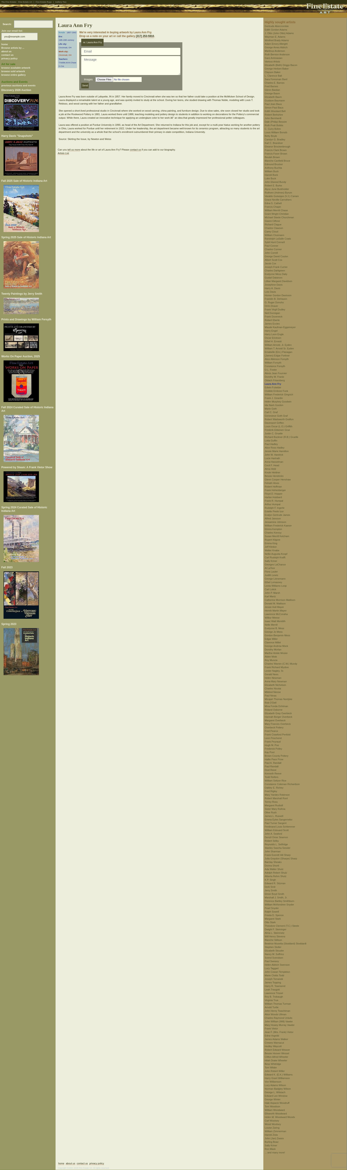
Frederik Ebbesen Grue (277, 430)
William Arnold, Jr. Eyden (278, 345)
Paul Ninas (270, 695)
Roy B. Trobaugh (274, 996)
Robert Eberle (272, 320)
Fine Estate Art (25, 2)
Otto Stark (270, 922)
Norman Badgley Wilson (278, 1088)
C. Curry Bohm (273, 129)
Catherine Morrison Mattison (280, 600)
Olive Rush (271, 812)
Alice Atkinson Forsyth (277, 359)
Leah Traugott (272, 989)
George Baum (272, 93)
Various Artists (272, 61)
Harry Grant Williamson (277, 1078)
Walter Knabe (272, 550)
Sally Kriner (271, 561)
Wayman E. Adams (275, 36)
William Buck (272, 171)
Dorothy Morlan (273, 649)
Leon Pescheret (273, 738)
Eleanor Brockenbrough (277, 146)
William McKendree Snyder (279, 904)
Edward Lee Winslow (276, 1096)
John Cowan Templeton (277, 972)
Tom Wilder (271, 1067)
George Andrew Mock (276, 646)
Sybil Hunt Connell (275, 242)
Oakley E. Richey (274, 787)
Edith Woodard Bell (275, 111)
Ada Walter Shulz (274, 869)
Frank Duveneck (273, 316)
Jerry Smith (271, 890)
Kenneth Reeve (273, 773)
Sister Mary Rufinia (275, 809)
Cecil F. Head (272, 465)
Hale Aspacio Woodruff (277, 1103)
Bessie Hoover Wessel (277, 1053)
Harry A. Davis (272, 288)
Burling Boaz (271, 1142)
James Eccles (272, 323)
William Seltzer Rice (275, 780)
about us (6, 51)
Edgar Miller (271, 639)
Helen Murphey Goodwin (278, 401)
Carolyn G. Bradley (275, 139)
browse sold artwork (13, 71)
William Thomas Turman (278, 1003)
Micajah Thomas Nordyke (278, 699)
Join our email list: (12, 30)
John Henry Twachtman (277, 1010)
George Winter (273, 1099)
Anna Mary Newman (276, 681)
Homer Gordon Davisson (278, 295)
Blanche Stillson (273, 940)
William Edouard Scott (277, 830)
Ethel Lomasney (273, 582)
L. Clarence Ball (273, 75)
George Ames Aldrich (276, 47)
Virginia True (271, 1000)
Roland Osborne (273, 709)
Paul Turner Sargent (275, 823)
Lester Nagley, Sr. (274, 670)
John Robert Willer (275, 1071)
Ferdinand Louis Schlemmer (280, 826)
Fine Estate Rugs (44, 2)
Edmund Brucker (274, 164)
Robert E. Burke (273, 185)
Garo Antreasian (273, 58)
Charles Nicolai (273, 688)
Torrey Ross (271, 802)
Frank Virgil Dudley (275, 309)
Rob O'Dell (270, 702)
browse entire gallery (13, 74)
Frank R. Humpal (274, 500)
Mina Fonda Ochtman (276, 706)
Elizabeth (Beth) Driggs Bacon (281, 65)
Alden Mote (271, 656)
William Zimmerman (275, 1131)
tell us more (73, 149)
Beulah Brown (272, 157)
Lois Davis (270, 291)
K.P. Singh (270, 879)
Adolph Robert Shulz (276, 872)
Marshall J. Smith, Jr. (276, 897)
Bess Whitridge (273, 1064)
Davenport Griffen (274, 423)
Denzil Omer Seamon (276, 837)
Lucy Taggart (272, 968)
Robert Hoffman (273, 486)
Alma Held (270, 469)
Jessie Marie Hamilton (277, 451)
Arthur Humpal (272, 504)
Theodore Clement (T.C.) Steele (282, 925)
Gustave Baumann (275, 100)
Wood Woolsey (273, 1124)
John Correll (271, 252)
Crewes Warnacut (274, 1042)
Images (88, 79)
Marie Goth (271, 408)
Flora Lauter (271, 571)
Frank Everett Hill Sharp (278, 855)
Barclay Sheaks (273, 862)
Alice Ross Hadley (274, 447)
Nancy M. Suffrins (274, 954)
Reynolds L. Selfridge (276, 844)
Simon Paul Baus (274, 107)
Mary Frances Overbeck (278, 724)
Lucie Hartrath (272, 458)
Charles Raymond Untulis (278, 1018)
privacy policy (9, 58)
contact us (7, 55)
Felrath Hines (272, 483)
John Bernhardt (273, 118)
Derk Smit (270, 887)
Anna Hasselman (274, 461)
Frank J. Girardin (274, 398)
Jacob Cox (270, 263)
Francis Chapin (273, 206)
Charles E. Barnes (274, 82)
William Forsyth (273, 362)
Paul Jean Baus (273, 104)
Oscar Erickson (273, 337)
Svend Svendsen (274, 957)
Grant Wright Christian (277, 214)
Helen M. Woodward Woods (280, 1117)
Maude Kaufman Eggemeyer (280, 327)
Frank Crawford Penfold (277, 734)
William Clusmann (274, 235)
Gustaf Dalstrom (273, 277)
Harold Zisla (271, 1134)
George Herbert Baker (277, 68)
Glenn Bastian (272, 90)
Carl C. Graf (271, 412)
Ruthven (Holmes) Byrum (278, 192)
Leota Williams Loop (276, 585)
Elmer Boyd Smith (274, 894)
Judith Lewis (271, 575)
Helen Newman (273, 678)
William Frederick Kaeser (278, 525)
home (4, 44)
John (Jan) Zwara (274, 1138)
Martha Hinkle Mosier (276, 653)
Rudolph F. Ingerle (274, 508)
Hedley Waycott (273, 1046)
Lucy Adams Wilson (275, 1085)
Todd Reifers (271, 777)
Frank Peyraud (273, 741)
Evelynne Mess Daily (276, 274)
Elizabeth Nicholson (275, 685)
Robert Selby (272, 840)
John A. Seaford (273, 833)
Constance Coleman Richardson (282, 784)
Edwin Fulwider (273, 387)
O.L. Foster (271, 369)
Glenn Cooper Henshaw (278, 479)
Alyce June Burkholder (277, 189)
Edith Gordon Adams (276, 29)
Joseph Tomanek (274, 979)
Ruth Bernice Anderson (277, 54)
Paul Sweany (272, 961)
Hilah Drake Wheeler (276, 1060)
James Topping (273, 982)
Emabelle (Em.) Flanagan (278, 352)
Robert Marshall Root (276, 798)
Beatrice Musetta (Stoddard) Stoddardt (285, 943)
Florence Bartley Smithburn (279, 901)
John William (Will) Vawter (279, 1021)
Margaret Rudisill (274, 805)
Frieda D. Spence (274, 915)
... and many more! (275, 1152)
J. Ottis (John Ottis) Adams (279, 33)
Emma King (271, 543)
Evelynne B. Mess (274, 628)
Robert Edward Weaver (277, 1049)
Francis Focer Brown (276, 153)
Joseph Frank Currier (276, 267)
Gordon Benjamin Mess (277, 635)
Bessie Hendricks (274, 476)
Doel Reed (270, 770)
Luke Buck (270, 178)
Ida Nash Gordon (274, 405)
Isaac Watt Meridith (275, 621)
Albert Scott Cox (273, 260)
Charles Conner (273, 249)
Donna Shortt (272, 865)
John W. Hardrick (274, 454)
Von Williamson (273, 1081)
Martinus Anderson (275, 51)
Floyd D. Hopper (273, 493)
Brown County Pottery (276, 755)
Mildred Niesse (273, 692)
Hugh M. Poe (272, 745)
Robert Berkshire (274, 114)
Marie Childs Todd (274, 975)
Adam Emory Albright (276, 44)
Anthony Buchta (273, 167)
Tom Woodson (272, 1106)
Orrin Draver (271, 306)
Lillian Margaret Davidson (278, 281)
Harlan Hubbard (273, 497)
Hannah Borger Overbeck (278, 717)
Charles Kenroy (273, 532)
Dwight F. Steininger (275, 929)
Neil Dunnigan (272, 313)
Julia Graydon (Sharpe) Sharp (281, 858)
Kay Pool (269, 752)
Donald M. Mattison (275, 603)
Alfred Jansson (273, 518)
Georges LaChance (275, 564)
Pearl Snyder (272, 908)
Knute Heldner (272, 472)
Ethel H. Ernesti (273, 341)
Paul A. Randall (273, 763)
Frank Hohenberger (275, 490)
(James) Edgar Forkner (277, 355)
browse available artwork (15, 67)
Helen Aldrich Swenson (277, 964)
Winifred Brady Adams (277, 40)
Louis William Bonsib (276, 132)
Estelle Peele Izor (274, 511)
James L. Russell (274, 816)
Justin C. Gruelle (274, 433)
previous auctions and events (18, 85)
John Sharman (273, 851)
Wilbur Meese (272, 617)
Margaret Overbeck (275, 720)
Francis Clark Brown (276, 150)
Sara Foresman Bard (276, 79)
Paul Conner (271, 245)
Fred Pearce (271, 731)
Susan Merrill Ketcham (277, 536)
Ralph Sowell (272, 911)
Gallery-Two (60, 2)
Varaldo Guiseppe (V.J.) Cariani (282, 196)
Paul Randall (271, 766)
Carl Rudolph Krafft (275, 557)
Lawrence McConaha (276, 614)
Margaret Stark (273, 918)
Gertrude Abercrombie (277, 26)
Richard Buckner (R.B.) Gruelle (281, 437)
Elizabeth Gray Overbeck (278, 713)
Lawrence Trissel (274, 993)
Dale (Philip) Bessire (276, 121)
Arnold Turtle (271, 1007)
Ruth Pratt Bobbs (274, 125)
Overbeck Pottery (274, 727)
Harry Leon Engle (274, 334)
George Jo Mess (274, 631)
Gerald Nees (271, 674)
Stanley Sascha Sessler (277, 848)
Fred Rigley (271, 791)
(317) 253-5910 (145, 36)
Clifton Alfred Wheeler (276, 1057)
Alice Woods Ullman (275, 1014)
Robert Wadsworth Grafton (279, 419)
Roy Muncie (271, 660)
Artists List (63, 153)
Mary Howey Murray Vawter (280, 1025)
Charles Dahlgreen (275, 270)
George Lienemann (275, 578)
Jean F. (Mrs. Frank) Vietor (279, 1032)
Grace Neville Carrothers (278, 199)
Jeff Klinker (271, 546)
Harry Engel (271, 330)
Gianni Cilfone (272, 221)
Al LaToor (270, 568)
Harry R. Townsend (275, 986)
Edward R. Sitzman (275, 883)
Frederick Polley (273, 748)
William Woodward (275, 1110)
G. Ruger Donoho (274, 302)
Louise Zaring (272, 1127)
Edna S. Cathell (273, 203)
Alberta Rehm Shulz (275, 876)
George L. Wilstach (275, 1092)
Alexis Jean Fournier (276, 373)
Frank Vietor (271, 1028)
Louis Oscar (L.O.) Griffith (278, 426)
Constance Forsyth (275, 366)
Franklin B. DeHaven (276, 299)
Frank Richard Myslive (277, 667)
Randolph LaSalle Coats (278, 238)
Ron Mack (270, 1149)
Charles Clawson (274, 228)
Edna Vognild (272, 1035)
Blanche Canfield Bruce (277, 160)
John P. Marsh (272, 593)
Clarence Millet (273, 642)
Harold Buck (271, 175)
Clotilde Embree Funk (276, 391)
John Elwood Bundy (275, 182)
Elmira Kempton (273, 529)
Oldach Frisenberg (275, 380)
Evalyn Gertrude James (277, 515)
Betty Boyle (271, 136)
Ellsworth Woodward (276, 1113)
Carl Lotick (270, 589)
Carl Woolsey (272, 1120)
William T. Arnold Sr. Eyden (279, 348)
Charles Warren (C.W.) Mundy (281, 663)
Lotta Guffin (271, 440)
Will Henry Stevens (275, 936)
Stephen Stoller (273, 947)
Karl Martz (270, 596)
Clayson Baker (273, 72)
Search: (7, 24)
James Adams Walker (276, 1039)
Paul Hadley (271, 444)
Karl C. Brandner (274, 143)
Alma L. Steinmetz (274, 933)
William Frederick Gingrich (279, 394)
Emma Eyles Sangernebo (278, 819)
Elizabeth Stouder (274, 950)
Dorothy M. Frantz (274, 376)
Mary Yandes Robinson (277, 794)
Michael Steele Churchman (279, 217)
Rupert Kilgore (272, 539)
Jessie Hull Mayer (274, 607)
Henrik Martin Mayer (276, 610)
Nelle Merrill (271, 624)
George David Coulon (276, 256)
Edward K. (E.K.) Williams (279, 1074)
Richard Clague (273, 224)
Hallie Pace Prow (274, 759)
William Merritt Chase (276, 210)
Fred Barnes (271, 86)
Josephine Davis (274, 284)
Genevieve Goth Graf (276, 415)
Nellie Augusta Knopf (276, 554)
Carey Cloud (271, 231)
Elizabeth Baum (273, 97)
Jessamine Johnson (275, 522)
